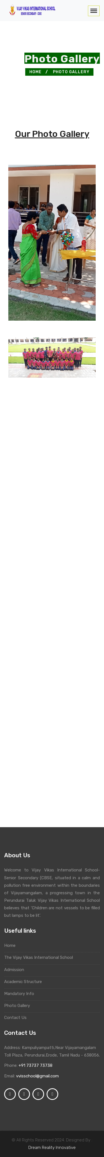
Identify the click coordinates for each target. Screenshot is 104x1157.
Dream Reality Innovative (52, 1147)
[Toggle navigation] (94, 11)
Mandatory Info (20, 993)
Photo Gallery (71, 72)
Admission (15, 969)
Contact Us (16, 1017)
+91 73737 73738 (35, 1065)
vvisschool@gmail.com (37, 1076)
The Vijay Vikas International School (39, 957)
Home (35, 72)
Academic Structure (24, 981)
